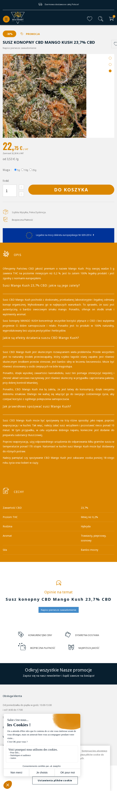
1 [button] (110, 58)
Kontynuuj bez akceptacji (94, 750)
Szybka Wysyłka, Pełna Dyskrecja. (29, 212)
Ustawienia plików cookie (55, 780)
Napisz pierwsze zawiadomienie (19, 48)
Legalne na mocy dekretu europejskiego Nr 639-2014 (58, 235)
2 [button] (110, 64)
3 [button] (110, 71)
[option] (58, 96)
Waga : (7, 170)
